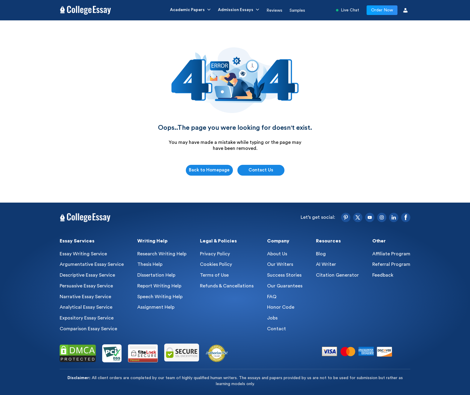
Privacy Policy (215, 253)
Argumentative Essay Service (92, 264)
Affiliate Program (391, 253)
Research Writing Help (161, 253)
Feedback (382, 275)
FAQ (271, 296)
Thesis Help (149, 264)
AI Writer (326, 264)
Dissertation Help (156, 275)
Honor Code (280, 307)
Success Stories (284, 275)
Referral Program (391, 264)
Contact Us (260, 170)
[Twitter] (357, 217)
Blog (321, 253)
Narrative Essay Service (85, 296)
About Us (277, 253)
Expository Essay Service (87, 318)
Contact (276, 328)
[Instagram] (381, 217)
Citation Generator (337, 275)
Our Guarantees (284, 286)
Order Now (382, 10)
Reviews (274, 10)
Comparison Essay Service (88, 328)
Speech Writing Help (160, 296)
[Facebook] (405, 217)
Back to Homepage (209, 170)
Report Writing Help (159, 286)
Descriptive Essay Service (87, 275)
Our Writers (280, 264)
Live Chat (347, 10)
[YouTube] (369, 217)
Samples (297, 10)
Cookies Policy (216, 264)
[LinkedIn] (393, 217)
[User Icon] (405, 10)
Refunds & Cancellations (227, 286)
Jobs (272, 318)
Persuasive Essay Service (86, 286)
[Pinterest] (345, 217)
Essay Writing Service (83, 253)
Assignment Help (155, 307)
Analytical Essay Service (86, 307)
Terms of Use (214, 275)
